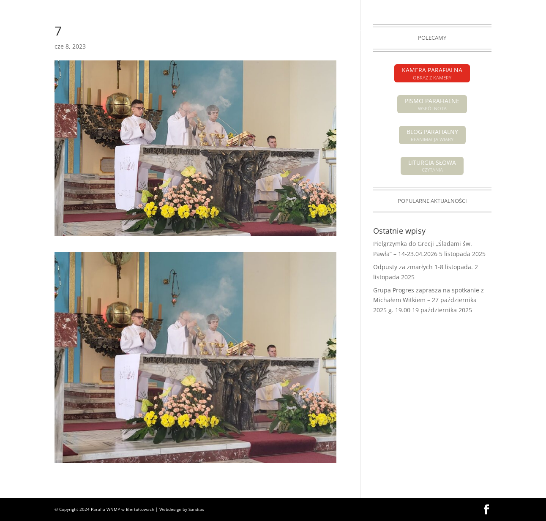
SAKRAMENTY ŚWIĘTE (349, 32)
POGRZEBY (255, 32)
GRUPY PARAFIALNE (419, 32)
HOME (44, 32)
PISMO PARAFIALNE (439, 7)
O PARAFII (291, 32)
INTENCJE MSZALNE (206, 32)
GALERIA (464, 32)
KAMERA (480, 7)
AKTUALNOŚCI (80, 32)
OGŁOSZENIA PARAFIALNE (140, 32)
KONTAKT (497, 32)
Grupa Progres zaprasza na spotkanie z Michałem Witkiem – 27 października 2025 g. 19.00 (428, 300)
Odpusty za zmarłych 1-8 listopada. (423, 267)
